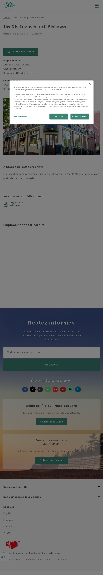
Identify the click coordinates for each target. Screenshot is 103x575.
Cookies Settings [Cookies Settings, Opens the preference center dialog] (20, 116)
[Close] (90, 84)
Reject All (59, 116)
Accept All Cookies (79, 116)
